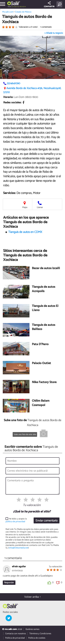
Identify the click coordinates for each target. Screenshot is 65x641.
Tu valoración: (32, 505)
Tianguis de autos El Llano (45, 308)
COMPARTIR (49, 4)
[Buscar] (60, 4)
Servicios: (9, 193)
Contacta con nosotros (15, 633)
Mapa (24, 207)
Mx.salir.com (7, 12)
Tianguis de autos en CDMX (25, 232)
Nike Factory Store (44, 382)
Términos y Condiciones (40, 633)
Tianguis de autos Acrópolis (43, 289)
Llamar (40, 207)
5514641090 (13, 83)
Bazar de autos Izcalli (46, 268)
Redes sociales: (12, 103)
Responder (9, 582)
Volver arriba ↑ (32, 597)
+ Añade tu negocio (53, 33)
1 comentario (46, 27)
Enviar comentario (47, 520)
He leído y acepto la (16, 520)
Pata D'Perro (40, 344)
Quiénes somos (32, 629)
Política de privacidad (15, 638)
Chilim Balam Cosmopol (40, 403)
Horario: (8, 97)
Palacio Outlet (41, 363)
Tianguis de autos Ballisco (43, 327)
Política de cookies (36, 638)
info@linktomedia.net (18, 548)
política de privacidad (15, 521)
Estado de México (17, 7)
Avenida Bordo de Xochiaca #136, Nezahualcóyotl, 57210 (32, 90)
